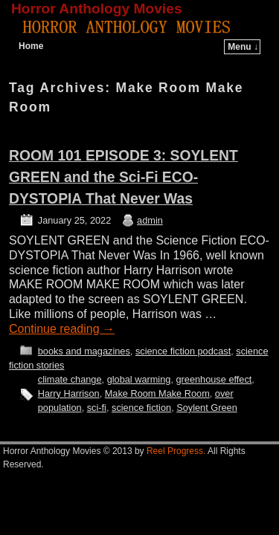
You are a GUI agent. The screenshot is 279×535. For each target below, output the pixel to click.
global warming (139, 379)
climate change (70, 379)
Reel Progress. (176, 451)
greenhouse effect (213, 379)
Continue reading (62, 328)
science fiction (141, 407)
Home (31, 46)
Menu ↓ (243, 47)
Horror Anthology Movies (96, 8)
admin (150, 220)
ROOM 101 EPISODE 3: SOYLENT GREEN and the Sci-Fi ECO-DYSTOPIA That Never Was (123, 177)
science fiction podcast (183, 351)
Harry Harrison (69, 393)
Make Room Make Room (157, 393)
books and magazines (84, 351)
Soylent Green (206, 407)
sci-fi (96, 407)
